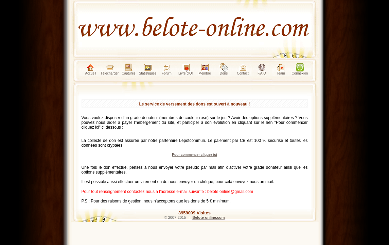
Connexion (300, 69)
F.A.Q (262, 69)
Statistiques (148, 69)
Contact (242, 69)
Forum (167, 69)
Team (281, 69)
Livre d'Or (185, 69)
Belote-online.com (208, 217)
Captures (129, 69)
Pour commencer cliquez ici (194, 155)
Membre (204, 69)
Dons (224, 69)
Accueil (90, 69)
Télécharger (110, 69)
